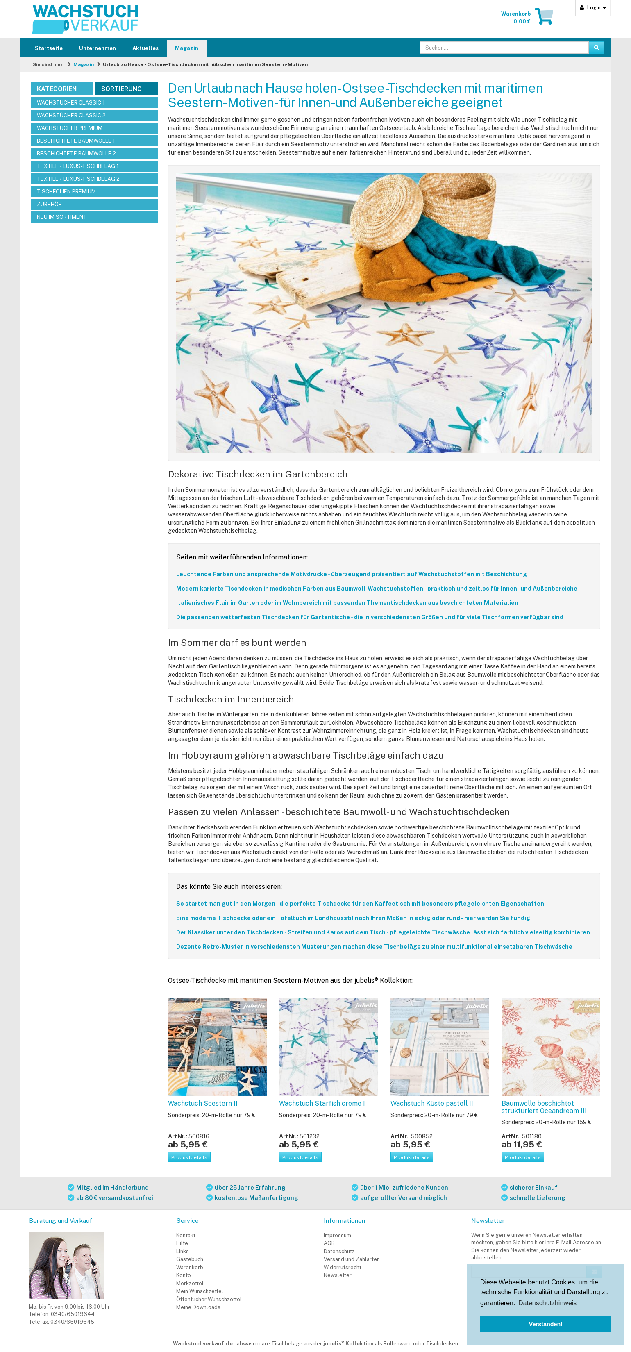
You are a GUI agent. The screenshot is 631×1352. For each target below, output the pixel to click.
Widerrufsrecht (342, 1267)
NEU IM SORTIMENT (62, 217)
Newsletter (338, 1275)
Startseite (49, 48)
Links (182, 1251)
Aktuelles (145, 48)
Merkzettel (190, 1283)
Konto (183, 1275)
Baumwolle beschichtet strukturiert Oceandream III (544, 1107)
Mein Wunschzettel (199, 1291)
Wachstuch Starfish (322, 1103)
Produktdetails (189, 1157)
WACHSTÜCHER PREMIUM (69, 128)
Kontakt (185, 1235)
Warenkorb (189, 1267)
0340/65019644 (73, 1314)
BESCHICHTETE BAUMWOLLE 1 (76, 141)
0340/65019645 (72, 1322)
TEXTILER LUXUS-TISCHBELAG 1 (78, 166)
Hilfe (182, 1243)
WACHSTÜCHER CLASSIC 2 (71, 115)
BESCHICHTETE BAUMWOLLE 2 (76, 153)
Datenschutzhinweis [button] (547, 1303)
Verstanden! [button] (546, 1324)
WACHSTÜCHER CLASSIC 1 (71, 103)
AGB (329, 1243)
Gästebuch (189, 1259)
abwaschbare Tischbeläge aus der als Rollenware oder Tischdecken (347, 1344)
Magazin (186, 48)
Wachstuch (203, 1103)
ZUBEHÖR (49, 204)
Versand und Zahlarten (352, 1259)
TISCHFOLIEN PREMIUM (66, 192)
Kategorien (57, 88)
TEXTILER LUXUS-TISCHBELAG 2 (78, 179)
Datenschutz (339, 1251)
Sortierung (121, 88)
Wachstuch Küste (431, 1103)
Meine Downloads (198, 1307)
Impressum (337, 1235)
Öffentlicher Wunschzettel (209, 1299)
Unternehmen (97, 48)
